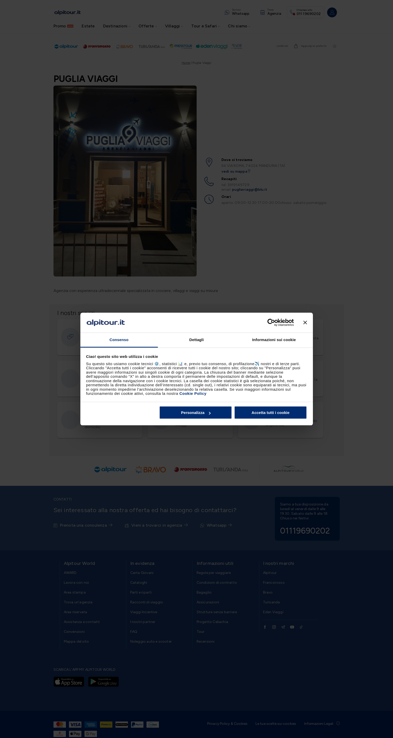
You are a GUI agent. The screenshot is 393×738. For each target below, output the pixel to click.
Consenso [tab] (119, 339)
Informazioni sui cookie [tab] (274, 339)
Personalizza (196, 412)
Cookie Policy (192, 393)
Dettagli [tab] (196, 339)
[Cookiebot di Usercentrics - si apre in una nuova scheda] (271, 323)
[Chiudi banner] (305, 323)
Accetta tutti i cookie (271, 412)
